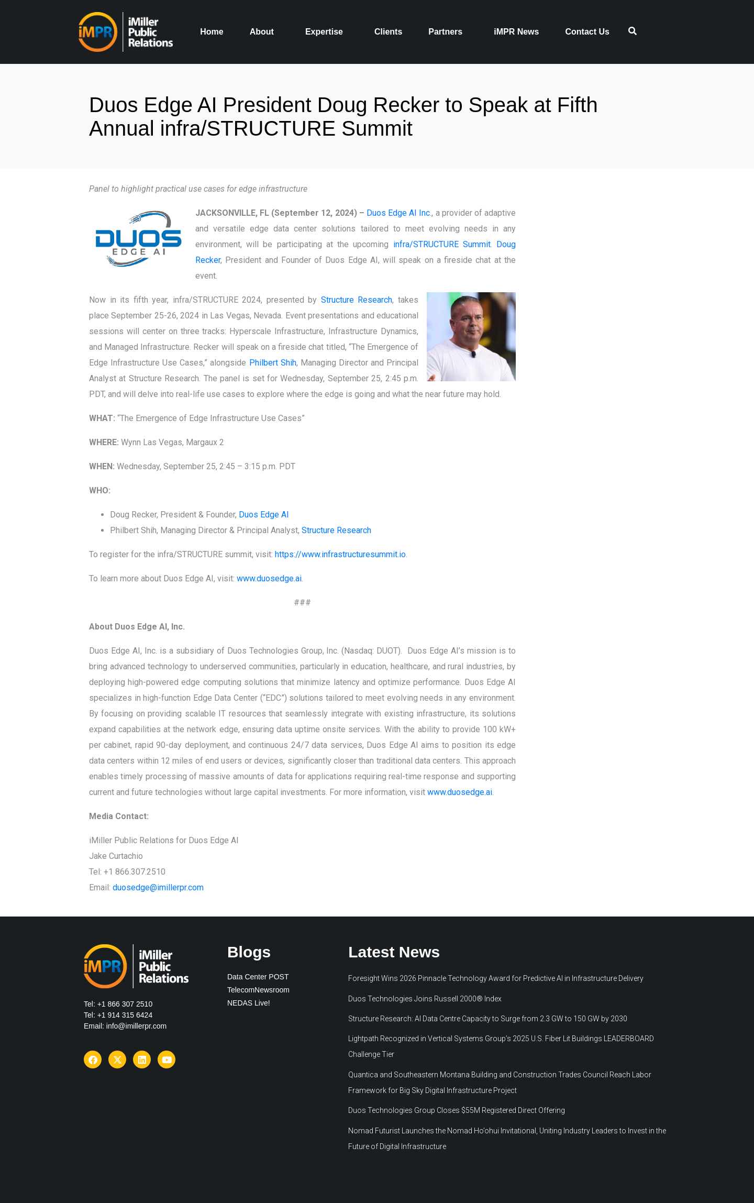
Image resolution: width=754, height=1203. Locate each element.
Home (211, 31)
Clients (388, 31)
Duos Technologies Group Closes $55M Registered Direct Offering (456, 1110)
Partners (445, 31)
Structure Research (357, 300)
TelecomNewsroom (258, 990)
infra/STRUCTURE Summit (442, 244)
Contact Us (587, 31)
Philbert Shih (272, 363)
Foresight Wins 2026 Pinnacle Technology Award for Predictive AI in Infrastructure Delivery (496, 978)
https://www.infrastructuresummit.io (340, 554)
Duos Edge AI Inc (398, 213)
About (262, 31)
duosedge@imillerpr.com (158, 887)
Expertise (324, 31)
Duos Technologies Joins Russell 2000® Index (425, 999)
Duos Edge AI (264, 515)
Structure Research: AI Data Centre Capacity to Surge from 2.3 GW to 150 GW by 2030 (487, 1018)
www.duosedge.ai (269, 578)
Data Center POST (258, 977)
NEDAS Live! (248, 1003)
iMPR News (516, 31)
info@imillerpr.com (136, 1026)
